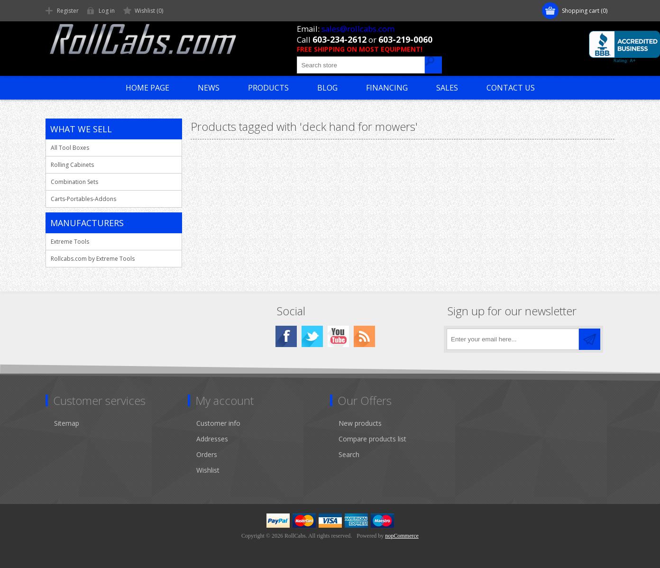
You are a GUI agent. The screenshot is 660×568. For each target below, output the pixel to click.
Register (68, 11)
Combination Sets (74, 182)
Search (349, 454)
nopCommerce (402, 535)
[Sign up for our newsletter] (513, 339)
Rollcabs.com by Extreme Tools (93, 259)
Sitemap (66, 423)
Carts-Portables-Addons (83, 199)
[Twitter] (312, 336)
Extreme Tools (70, 242)
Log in (107, 11)
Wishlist (208, 470)
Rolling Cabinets (72, 165)
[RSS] (364, 336)
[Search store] (361, 64)
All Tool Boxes (70, 148)
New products (360, 423)
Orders (206, 454)
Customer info (218, 423)
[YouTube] (338, 336)
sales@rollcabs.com (357, 28)
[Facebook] (286, 336)
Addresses (212, 438)
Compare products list (372, 438)
